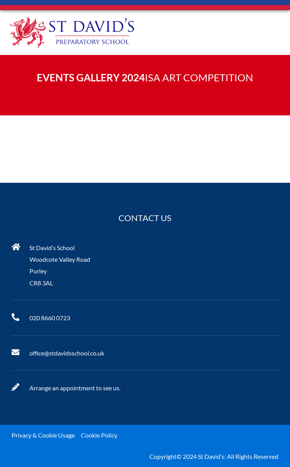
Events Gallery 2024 (91, 77)
